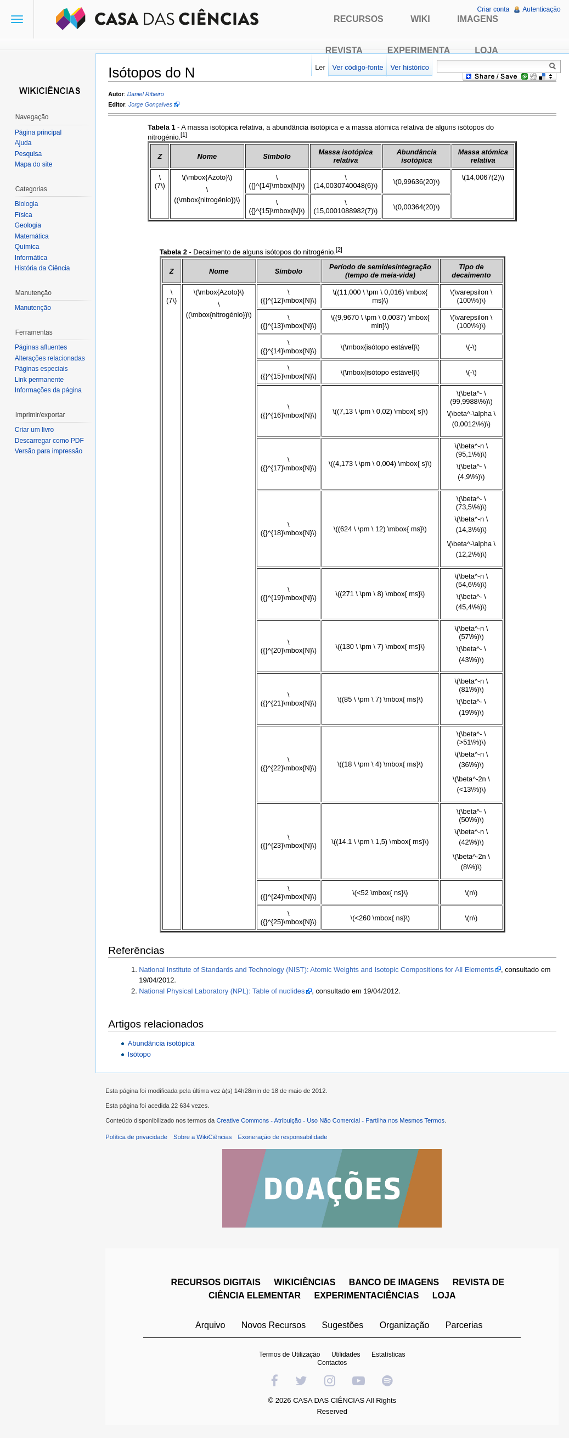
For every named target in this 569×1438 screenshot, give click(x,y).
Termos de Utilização (290, 1357)
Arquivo (211, 1327)
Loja (486, 50)
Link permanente (39, 380)
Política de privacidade (139, 1139)
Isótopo (141, 1055)
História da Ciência (43, 268)
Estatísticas (388, 1357)
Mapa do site (34, 164)
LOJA (445, 1297)
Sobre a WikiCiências (205, 1139)
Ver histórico (409, 67)
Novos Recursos (274, 1327)
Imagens (477, 19)
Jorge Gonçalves (152, 105)
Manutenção (33, 308)
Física (24, 215)
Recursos (359, 19)
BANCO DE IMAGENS (395, 1284)
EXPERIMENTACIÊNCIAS (367, 1297)
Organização (405, 1327)
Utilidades (346, 1357)
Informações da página (48, 390)
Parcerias (464, 1327)
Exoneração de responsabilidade (284, 1139)
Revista (344, 50)
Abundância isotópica (162, 1043)
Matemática (32, 236)
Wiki (420, 19)
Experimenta (418, 50)
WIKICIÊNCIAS (305, 1284)
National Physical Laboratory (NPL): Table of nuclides (224, 991)
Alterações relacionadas (50, 358)
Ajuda (23, 143)
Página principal (38, 132)
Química (27, 247)
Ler (319, 67)
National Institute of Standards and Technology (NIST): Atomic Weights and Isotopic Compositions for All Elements (318, 969)
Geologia (28, 225)
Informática (31, 258)
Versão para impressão (49, 451)
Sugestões (343, 1327)
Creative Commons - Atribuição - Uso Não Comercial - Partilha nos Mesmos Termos (332, 1122)
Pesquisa (28, 154)
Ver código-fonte (356, 67)
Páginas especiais (42, 369)
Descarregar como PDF (49, 441)
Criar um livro (34, 430)
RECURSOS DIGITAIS (216, 1284)
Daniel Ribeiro (147, 94)
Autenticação (541, 9)
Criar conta (493, 9)
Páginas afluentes (41, 347)
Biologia (27, 204)
